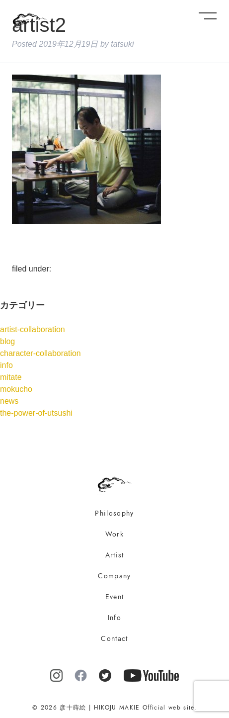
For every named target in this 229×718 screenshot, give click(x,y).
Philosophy (114, 513)
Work (114, 534)
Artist (114, 555)
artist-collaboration (32, 329)
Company (114, 576)
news (9, 401)
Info (114, 618)
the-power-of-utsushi (36, 413)
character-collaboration (40, 353)
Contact (114, 638)
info (6, 365)
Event (114, 597)
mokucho (16, 389)
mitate (11, 377)
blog (7, 341)
